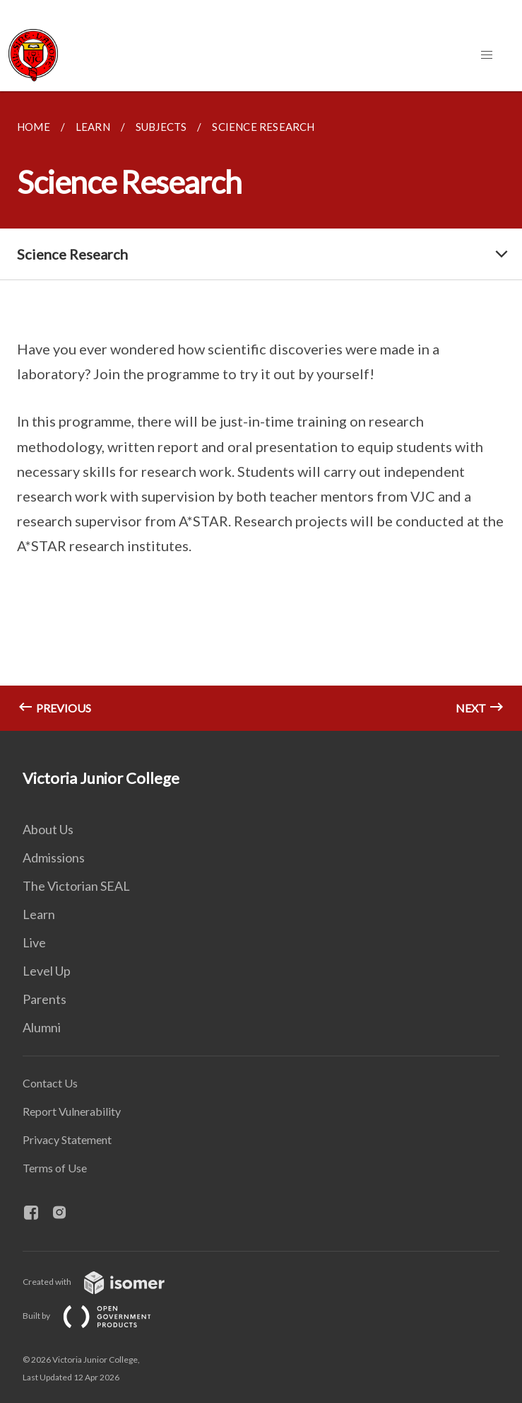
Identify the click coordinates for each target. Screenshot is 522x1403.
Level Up (47, 970)
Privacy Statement (67, 1139)
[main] (261, 411)
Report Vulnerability (72, 1111)
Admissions (54, 857)
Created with (105, 1281)
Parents (44, 999)
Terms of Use (55, 1167)
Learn (39, 914)
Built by (98, 1315)
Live (34, 942)
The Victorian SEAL (76, 886)
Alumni (42, 1027)
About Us (48, 829)
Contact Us (50, 1083)
